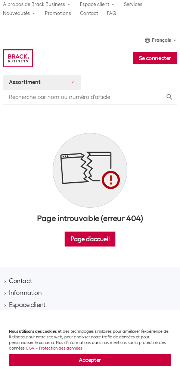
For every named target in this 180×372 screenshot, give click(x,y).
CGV (30, 348)
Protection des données (60, 348)
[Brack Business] (18, 58)
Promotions (58, 13)
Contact (89, 13)
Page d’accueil (90, 239)
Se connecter (155, 58)
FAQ (112, 13)
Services (133, 4)
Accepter (90, 360)
